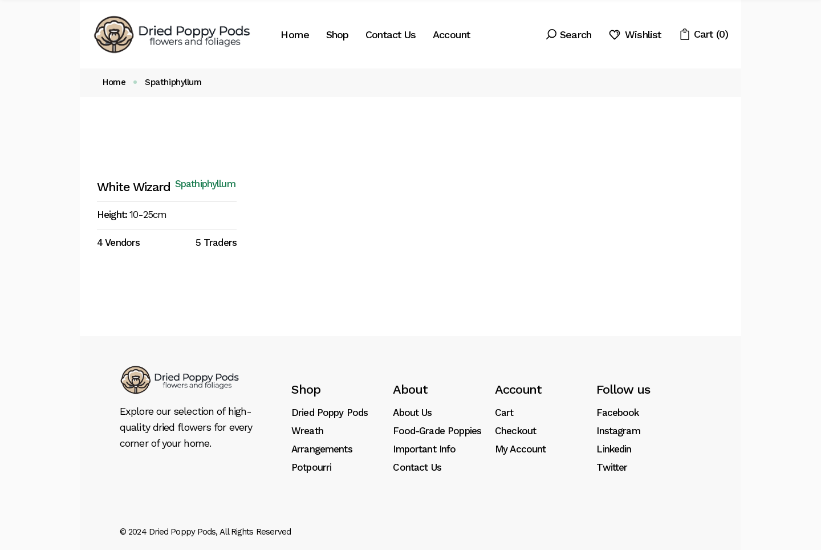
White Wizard (133, 187)
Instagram (618, 430)
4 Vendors (118, 242)
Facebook (617, 412)
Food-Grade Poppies (437, 430)
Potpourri (311, 467)
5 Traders (216, 242)
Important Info (424, 449)
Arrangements (321, 449)
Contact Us (417, 467)
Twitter (611, 467)
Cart (504, 412)
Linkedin (613, 449)
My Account (520, 449)
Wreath (307, 430)
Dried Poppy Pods (329, 412)
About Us (412, 412)
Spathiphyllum (205, 184)
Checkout (515, 430)
